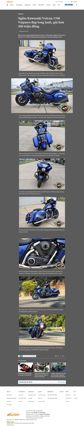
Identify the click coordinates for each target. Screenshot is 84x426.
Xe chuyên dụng (22, 398)
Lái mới (34, 4)
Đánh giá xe (27, 4)
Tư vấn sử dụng (41, 395)
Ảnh (59, 4)
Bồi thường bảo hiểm (52, 398)
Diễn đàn (20, 14)
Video (54, 4)
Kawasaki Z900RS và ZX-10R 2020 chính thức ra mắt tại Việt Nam (42, 375)
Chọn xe (40, 398)
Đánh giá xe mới (32, 395)
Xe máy (20, 401)
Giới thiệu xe (69, 398)
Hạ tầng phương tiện (11, 398)
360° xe (12, 4)
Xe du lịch (21, 395)
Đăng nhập (75, 1)
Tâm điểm (9, 404)
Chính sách (9, 395)
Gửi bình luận (61, 382)
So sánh (30, 398)
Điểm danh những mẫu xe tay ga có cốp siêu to (25, 374)
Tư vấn (67, 401)
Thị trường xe (19, 4)
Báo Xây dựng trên (29, 356)
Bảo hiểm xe (41, 4)
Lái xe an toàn (41, 401)
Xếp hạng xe (31, 401)
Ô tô (75, 395)
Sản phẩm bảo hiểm (52, 395)
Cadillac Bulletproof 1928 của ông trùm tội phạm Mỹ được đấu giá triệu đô (58, 375)
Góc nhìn (9, 401)
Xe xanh (48, 4)
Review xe (68, 395)
